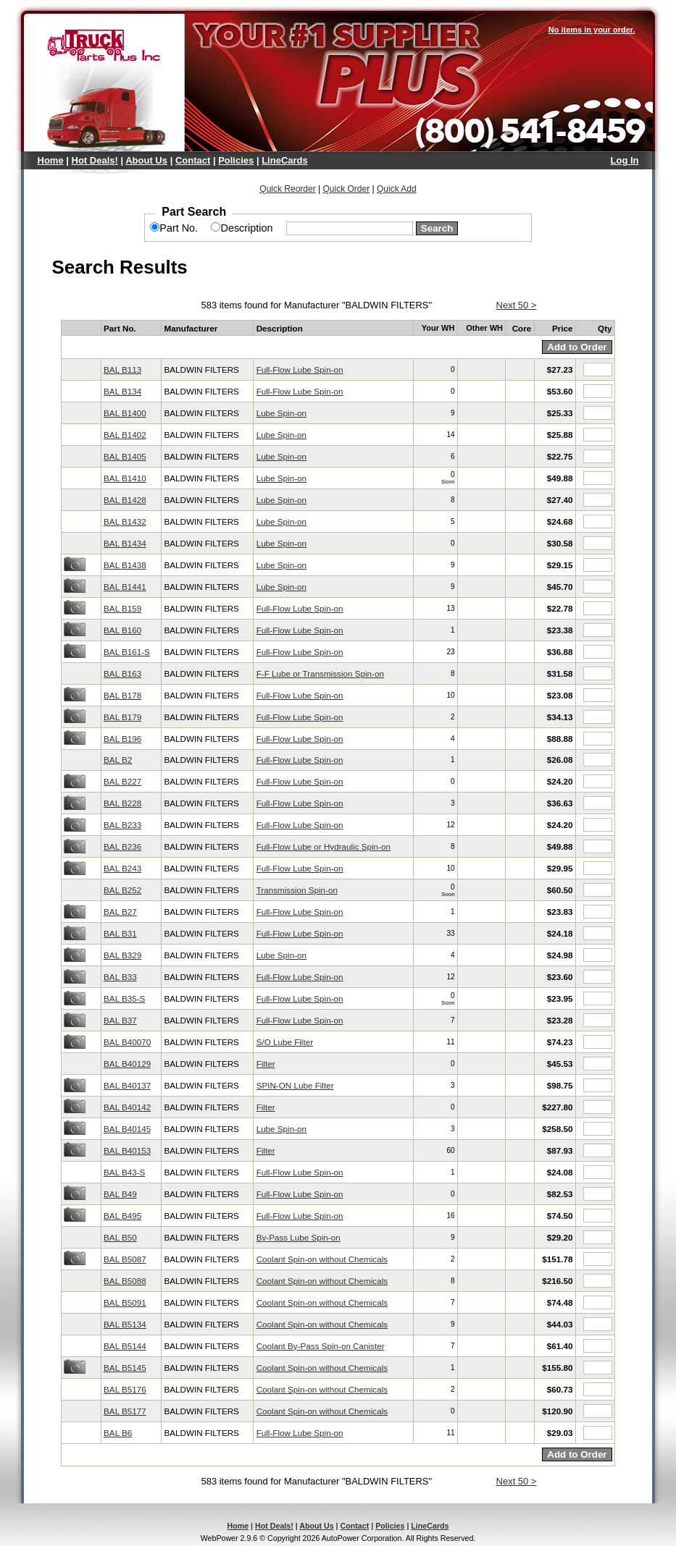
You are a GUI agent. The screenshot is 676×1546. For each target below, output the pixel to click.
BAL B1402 (125, 434)
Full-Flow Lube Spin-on (299, 369)
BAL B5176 (125, 1389)
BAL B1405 (125, 456)
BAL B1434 (125, 543)
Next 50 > (516, 305)
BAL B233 (122, 824)
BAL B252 (122, 890)
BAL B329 (122, 955)
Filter (265, 1063)
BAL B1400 (125, 413)
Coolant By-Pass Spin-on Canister (320, 1346)
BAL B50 (120, 1237)
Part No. (178, 228)
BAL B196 (122, 738)
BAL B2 (118, 759)
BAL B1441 (125, 586)
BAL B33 (120, 976)
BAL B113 (122, 369)
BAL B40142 (127, 1107)
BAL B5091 (125, 1302)
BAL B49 (120, 1194)
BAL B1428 (125, 499)
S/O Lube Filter (284, 1042)
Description (246, 228)
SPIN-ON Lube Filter (295, 1085)
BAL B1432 (125, 521)
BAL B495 (122, 1215)
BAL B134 (122, 391)
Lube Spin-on (281, 413)
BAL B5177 (125, 1411)
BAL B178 (122, 695)
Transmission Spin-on (297, 890)
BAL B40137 (127, 1085)
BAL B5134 (125, 1324)
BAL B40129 (127, 1063)
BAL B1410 (125, 478)
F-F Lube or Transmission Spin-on (320, 673)
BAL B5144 (125, 1346)
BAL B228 (122, 803)
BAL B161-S (127, 651)
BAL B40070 (127, 1042)
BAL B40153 (127, 1150)
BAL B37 (120, 1020)
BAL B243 (122, 868)
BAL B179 (122, 717)
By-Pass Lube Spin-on (298, 1237)
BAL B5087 (125, 1259)
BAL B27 (120, 911)
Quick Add (397, 189)
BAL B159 (122, 608)
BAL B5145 (125, 1367)
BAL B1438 (125, 565)
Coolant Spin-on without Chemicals (322, 1259)
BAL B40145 (127, 1128)
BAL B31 (120, 933)
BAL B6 (118, 1432)
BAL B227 (122, 781)
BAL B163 (122, 673)
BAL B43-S (124, 1172)
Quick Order (346, 189)
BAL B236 (122, 846)
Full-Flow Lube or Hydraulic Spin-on (323, 846)
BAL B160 (122, 630)
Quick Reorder (287, 189)
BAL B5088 (125, 1280)
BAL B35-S (124, 998)
